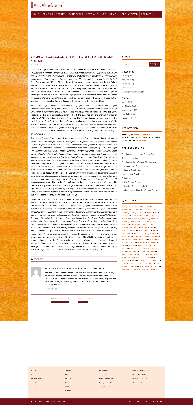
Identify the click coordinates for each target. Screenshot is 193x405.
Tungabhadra (154, 260)
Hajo (147, 215)
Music (67, 386)
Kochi (134, 230)
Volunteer (102, 374)
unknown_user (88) (129, 110)
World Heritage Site (141, 269)
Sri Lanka (151, 254)
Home (35, 14)
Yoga (153, 269)
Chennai (125, 213)
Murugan (153, 239)
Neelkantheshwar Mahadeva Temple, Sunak (139, 190)
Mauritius (155, 236)
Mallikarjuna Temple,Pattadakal (134, 186)
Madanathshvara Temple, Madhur (135, 166)
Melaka (135, 239)
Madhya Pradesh (139, 233)
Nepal (124, 245)
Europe (149, 213)
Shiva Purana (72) (129, 88)
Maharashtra (126, 236)
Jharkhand (125, 224)
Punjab (154, 248)
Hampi (154, 215)
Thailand (142, 260)
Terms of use (137, 382)
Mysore (132, 242)
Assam (146, 207)
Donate (34, 386)
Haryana (145, 219)
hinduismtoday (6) (129, 118)
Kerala (152, 227)
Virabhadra (144, 266)
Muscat (124, 242)
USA (139, 263)
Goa (132, 215)
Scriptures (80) (128, 84)
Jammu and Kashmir (148, 221)
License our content (140, 378)
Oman (140, 245)
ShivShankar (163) (129, 106)
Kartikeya (135, 227)
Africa (124, 207)
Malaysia (137, 236)
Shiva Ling (140, 254)
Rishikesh (143, 251)
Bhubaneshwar (127, 209)
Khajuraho (125, 230)
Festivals (92, 14)
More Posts (51, 289)
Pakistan (125, 248)
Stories (61, 14)
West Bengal (126, 269)
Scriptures (76, 14)
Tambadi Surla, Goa (130, 158)
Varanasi (134, 266)
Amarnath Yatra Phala (60, 302)
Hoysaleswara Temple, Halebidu (135, 174)
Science (130, 254)
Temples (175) (128, 80)
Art (104, 14)
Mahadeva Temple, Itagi (131, 170)
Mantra (146, 236)
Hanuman (125, 219)
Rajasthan (133, 251)
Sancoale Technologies (151, 402)
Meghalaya (126, 239)
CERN (155, 209)
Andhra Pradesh (135, 207)
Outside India (150, 245)
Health (113, 14)
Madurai (153, 233)
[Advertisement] (142, 316)
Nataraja (141, 242)
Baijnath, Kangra (128, 178)
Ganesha (125, 215)
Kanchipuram (148, 224)
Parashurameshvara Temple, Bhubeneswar (139, 162)
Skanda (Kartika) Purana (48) (133, 92)
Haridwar (135, 219)
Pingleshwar (144, 248)
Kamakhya (136, 224)
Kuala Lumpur (144, 230)
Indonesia (134, 221)
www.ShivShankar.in (142, 134)
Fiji (156, 213)
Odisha (132, 245)
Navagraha (152, 242)
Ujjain (124, 263)
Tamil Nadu (148, 257)
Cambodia (146, 209)
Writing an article (105, 382)
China (133, 213)
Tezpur (133, 260)
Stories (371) (127, 76)
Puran (124, 251)
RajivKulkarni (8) (128, 114)
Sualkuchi (125, 257)
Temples (47, 14)
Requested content (106, 386)
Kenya (144, 227)
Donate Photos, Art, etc (141, 370)
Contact (146, 14)
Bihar (138, 209)
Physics (134, 248)
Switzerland (136, 257)
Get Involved (130, 14)
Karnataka (125, 227)
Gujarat (140, 215)
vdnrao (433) (127, 102)
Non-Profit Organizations (108, 378)
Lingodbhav (126, 233)
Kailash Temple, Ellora (131, 182)
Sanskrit (152, 251)
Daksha (141, 213)
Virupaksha (155, 266)
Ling (154, 230)
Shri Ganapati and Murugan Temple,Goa (138, 154)
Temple (124, 260)
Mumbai (144, 239)
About (33, 374)
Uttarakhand (148, 263)
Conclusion (83, 302)
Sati (123, 254)
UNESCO (132, 263)
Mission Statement (38, 378)
